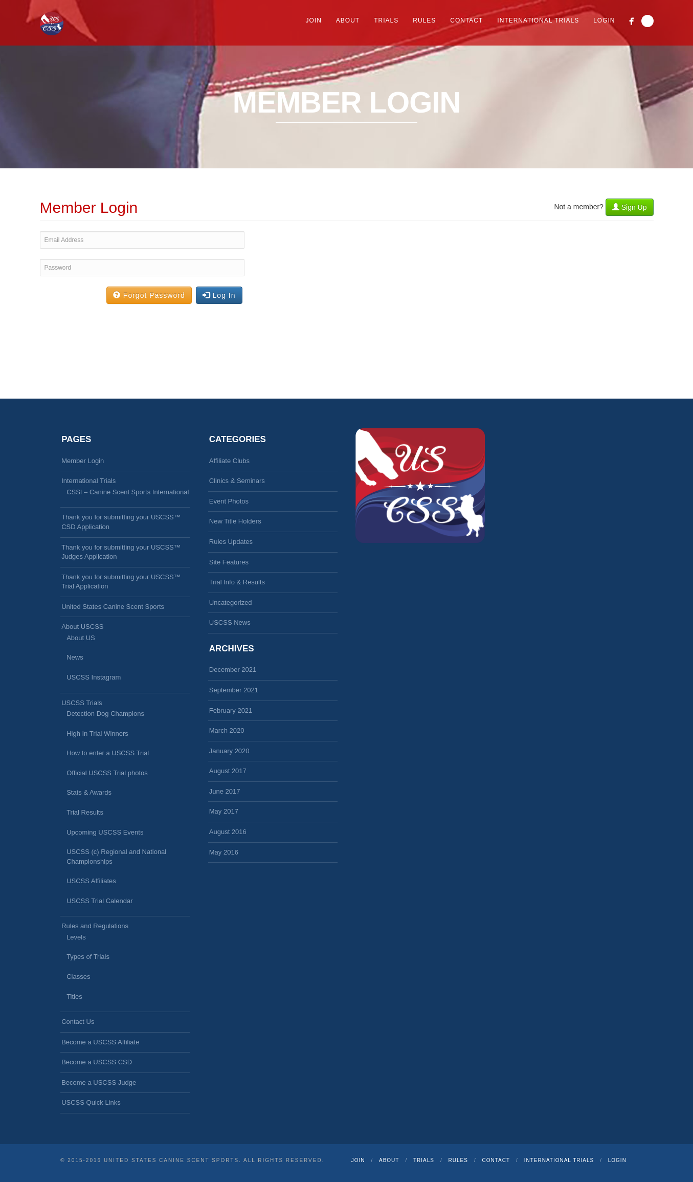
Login (604, 20)
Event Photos (229, 501)
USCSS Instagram (93, 677)
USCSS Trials (81, 703)
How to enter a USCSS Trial (107, 753)
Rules (424, 20)
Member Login (82, 461)
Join (314, 20)
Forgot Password (149, 295)
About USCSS (82, 626)
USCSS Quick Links (91, 1102)
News (74, 657)
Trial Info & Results (237, 582)
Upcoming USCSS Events (104, 832)
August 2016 (228, 832)
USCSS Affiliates (91, 881)
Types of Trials (87, 956)
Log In (219, 295)
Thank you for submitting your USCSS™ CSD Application (121, 522)
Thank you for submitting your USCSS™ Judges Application (121, 552)
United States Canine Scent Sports (112, 606)
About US (80, 638)
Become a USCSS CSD (96, 1062)
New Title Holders (235, 521)
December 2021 (233, 669)
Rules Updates (231, 541)
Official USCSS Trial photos (107, 773)
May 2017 (223, 811)
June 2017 (224, 791)
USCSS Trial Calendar (99, 901)
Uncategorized (230, 602)
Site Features (229, 562)
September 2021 (233, 690)
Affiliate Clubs (229, 461)
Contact (466, 20)
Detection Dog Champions (105, 713)
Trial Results (84, 812)
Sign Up (629, 207)
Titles (74, 996)
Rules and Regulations (94, 926)
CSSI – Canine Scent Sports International (127, 492)
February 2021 (231, 710)
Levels (76, 937)
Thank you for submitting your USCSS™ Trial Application (121, 581)
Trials (386, 20)
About (348, 20)
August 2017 (228, 771)
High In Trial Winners (97, 733)
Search (647, 21)
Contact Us (77, 1021)
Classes (78, 976)
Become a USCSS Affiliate (100, 1042)
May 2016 (223, 852)
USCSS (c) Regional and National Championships (116, 856)
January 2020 (229, 751)
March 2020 (226, 730)
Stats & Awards (88, 792)
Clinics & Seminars (237, 481)
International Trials (538, 20)
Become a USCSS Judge (98, 1082)
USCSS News (230, 622)
